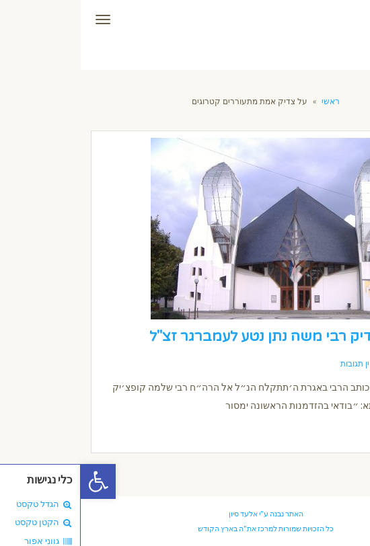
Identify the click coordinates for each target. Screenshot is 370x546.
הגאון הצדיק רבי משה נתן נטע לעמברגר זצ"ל (207, 336)
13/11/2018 (325, 363)
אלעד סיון (162, 513)
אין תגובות (277, 363)
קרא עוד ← (326, 430)
